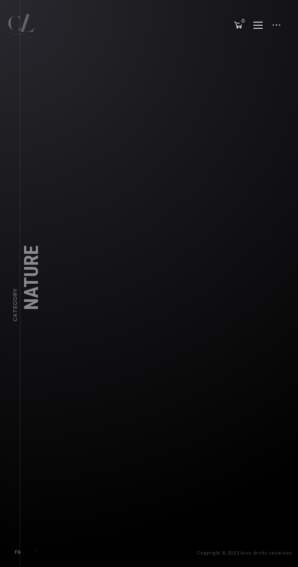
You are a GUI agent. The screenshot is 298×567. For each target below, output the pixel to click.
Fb (15, 550)
